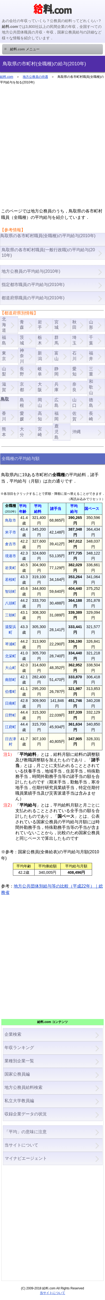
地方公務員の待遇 (35, 77)
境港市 (10, 556)
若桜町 (10, 579)
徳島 (91, 403)
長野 (22, 371)
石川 (74, 356)
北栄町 (10, 656)
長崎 (91, 416)
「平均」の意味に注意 (25, 1131)
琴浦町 (10, 644)
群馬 (56, 340)
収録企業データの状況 (25, 1114)
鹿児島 (56, 432)
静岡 (56, 371)
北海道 (4, 325)
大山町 (10, 668)
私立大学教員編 (19, 1100)
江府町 (10, 727)
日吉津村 (10, 742)
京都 (22, 387)
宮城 (56, 325)
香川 (4, 416)
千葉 (91, 340)
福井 (91, 356)
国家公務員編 (17, 1074)
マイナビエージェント (25, 1158)
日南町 (10, 703)
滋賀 (4, 387)
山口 (74, 403)
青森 (22, 325)
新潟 (40, 356)
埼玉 (74, 340)
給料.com (6, 77)
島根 (22, 403)
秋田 (74, 325)
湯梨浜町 (10, 629)
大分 (22, 432)
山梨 (4, 371)
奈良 (74, 387)
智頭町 (10, 591)
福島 (4, 340)
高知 (40, 416)
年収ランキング (19, 1047)
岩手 (40, 325)
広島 (56, 403)
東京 (4, 356)
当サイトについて (21, 1145)
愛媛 (22, 416)
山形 (91, 325)
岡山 (40, 403)
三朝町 (10, 615)
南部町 (10, 679)
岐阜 (40, 371)
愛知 (74, 371)
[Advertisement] (52, 148)
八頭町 (10, 603)
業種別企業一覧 (19, 1061)
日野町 (10, 715)
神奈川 (22, 356)
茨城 (22, 340)
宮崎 (40, 432)
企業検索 (12, 1034)
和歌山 (91, 387)
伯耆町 (10, 691)
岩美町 (10, 568)
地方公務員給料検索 (23, 1087)
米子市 (10, 532)
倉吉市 (10, 544)
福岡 (56, 416)
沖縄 (76, 431)
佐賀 (74, 416)
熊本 (4, 432)
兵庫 (56, 387)
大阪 (40, 387)
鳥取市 (10, 520)
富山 (56, 356)
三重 (91, 371)
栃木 (40, 340)
